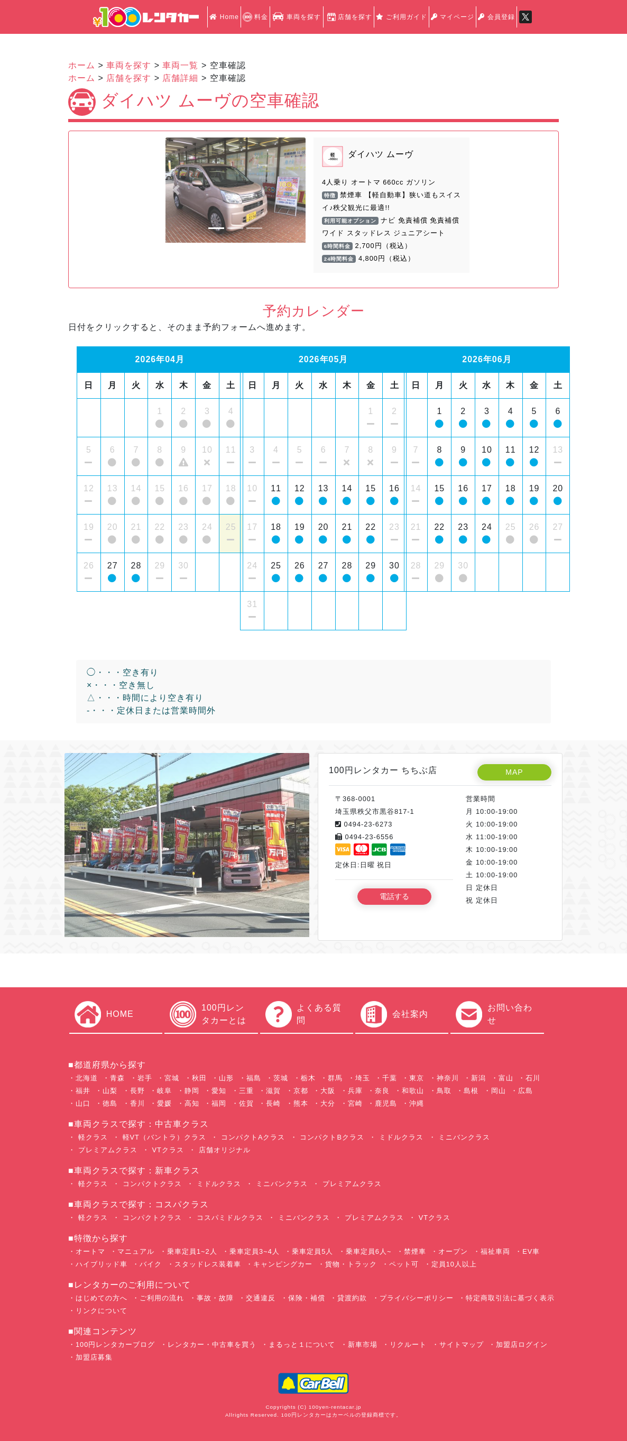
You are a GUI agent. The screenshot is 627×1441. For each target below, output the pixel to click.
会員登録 (496, 17)
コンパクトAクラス (251, 1137)
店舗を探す (348, 17)
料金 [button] (255, 17)
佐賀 (246, 1103)
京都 (300, 1091)
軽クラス (92, 1137)
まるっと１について (302, 1344)
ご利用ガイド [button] (401, 17)
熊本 (300, 1103)
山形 (226, 1078)
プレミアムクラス (106, 1150)
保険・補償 (306, 1298)
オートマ (90, 1251)
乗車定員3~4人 (254, 1251)
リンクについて (101, 1311)
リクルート (408, 1344)
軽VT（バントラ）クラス (163, 1137)
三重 (246, 1091)
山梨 (110, 1091)
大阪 (327, 1091)
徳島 (110, 1103)
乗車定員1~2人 (192, 1251)
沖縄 (416, 1103)
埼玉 (362, 1078)
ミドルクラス (399, 1137)
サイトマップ (461, 1344)
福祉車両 (495, 1251)
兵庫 (355, 1091)
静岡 (192, 1091)
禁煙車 (415, 1251)
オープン (453, 1251)
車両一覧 (180, 65)
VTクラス (167, 1150)
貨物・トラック (351, 1264)
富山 (506, 1078)
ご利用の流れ (162, 1298)
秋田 (199, 1078)
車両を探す (296, 17)
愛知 (218, 1091)
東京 (416, 1078)
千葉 (389, 1078)
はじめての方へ (101, 1298)
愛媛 (164, 1103)
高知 (192, 1103)
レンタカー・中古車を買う (212, 1344)
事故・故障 (215, 1298)
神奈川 (448, 1078)
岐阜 (164, 1091)
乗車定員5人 (312, 1251)
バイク (151, 1264)
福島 (253, 1078)
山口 (83, 1103)
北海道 (87, 1078)
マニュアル (135, 1251)
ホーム (81, 65)
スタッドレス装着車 (207, 1264)
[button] (176, 190)
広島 (525, 1091)
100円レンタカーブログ (115, 1344)
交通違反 (260, 1298)
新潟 (478, 1078)
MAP (514, 772)
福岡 (218, 1103)
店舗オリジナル (223, 1150)
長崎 (273, 1103)
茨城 (280, 1078)
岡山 (498, 1091)
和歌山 (413, 1091)
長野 (137, 1091)
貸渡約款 (352, 1298)
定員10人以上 (454, 1264)
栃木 (308, 1078)
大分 (327, 1103)
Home (223, 17)
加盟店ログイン (522, 1344)
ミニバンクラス (463, 1137)
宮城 (171, 1078)
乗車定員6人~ (369, 1251)
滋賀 (273, 1091)
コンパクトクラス (151, 1184)
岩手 (144, 1078)
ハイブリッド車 (101, 1264)
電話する (394, 896)
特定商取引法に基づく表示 (510, 1298)
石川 (532, 1078)
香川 (137, 1103)
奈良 (382, 1091)
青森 (117, 1078)
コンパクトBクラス (331, 1137)
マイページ (452, 17)
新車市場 (362, 1344)
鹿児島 (386, 1103)
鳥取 (444, 1091)
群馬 (335, 1078)
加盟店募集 (94, 1357)
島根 (471, 1091)
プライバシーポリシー (417, 1298)
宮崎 (355, 1103)
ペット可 (404, 1264)
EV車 (531, 1251)
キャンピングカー (282, 1264)
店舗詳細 (180, 78)
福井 (83, 1091)
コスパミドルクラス (228, 1218)
